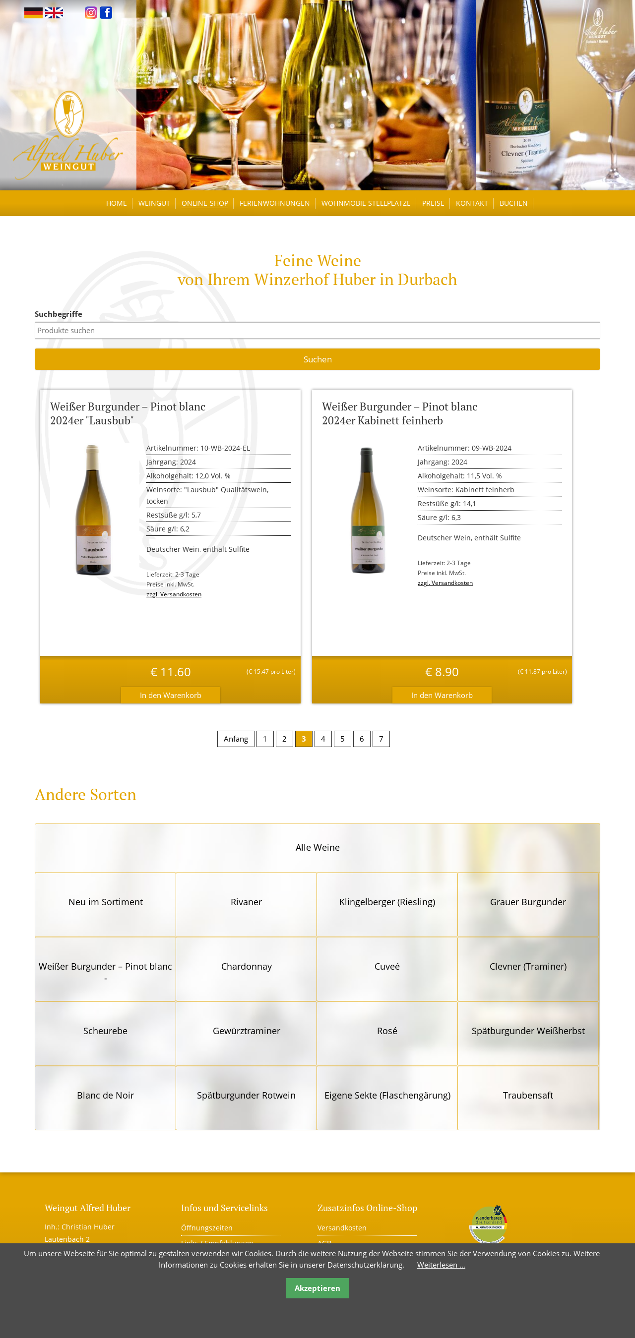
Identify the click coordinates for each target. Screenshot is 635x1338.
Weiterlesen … (441, 1265)
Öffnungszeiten (207, 1227)
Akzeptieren (317, 1288)
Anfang (236, 739)
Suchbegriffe (58, 314)
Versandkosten (342, 1227)
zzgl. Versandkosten (173, 594)
